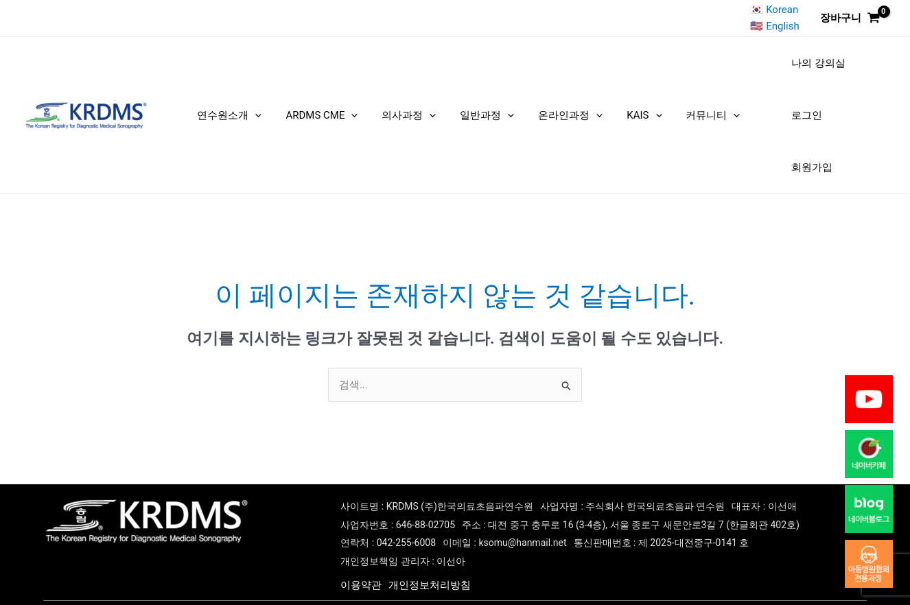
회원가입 (757, 134)
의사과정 (405, 102)
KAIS (609, 102)
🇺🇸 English (774, 26)
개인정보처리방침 (429, 558)
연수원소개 (246, 102)
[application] (272, 102)
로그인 (819, 69)
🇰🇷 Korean (775, 9)
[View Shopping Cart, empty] (850, 18)
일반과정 (473, 102)
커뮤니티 (669, 102)
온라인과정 (546, 102)
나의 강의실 (764, 69)
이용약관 (361, 558)
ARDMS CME (328, 102)
